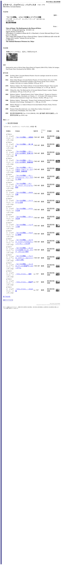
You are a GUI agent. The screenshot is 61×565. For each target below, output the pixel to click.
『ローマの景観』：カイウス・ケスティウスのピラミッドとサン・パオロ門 (24, 241)
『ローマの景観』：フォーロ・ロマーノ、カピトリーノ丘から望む (24, 258)
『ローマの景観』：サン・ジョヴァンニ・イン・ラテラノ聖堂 (24, 177)
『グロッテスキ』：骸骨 (23, 274)
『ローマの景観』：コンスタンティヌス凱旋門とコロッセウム (24, 266)
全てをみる (6, 296)
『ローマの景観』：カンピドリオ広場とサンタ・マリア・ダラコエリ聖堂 (24, 250)
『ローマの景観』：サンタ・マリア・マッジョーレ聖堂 (24, 185)
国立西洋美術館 (12, 123)
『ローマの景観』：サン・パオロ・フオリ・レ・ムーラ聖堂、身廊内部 (24, 169)
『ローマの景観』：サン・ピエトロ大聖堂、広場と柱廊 (24, 153)
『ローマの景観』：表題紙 (24, 137)
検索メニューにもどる (8, 300)
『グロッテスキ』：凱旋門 (24, 282)
